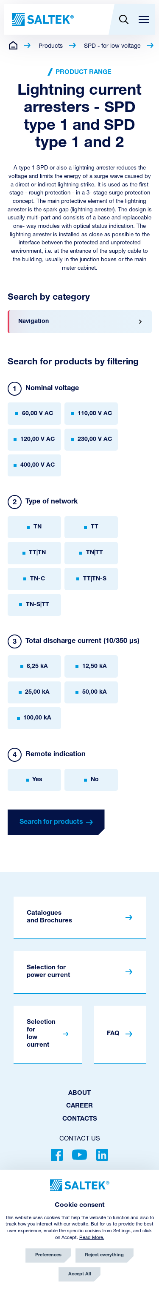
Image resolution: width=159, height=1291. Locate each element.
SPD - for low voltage (112, 46)
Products (51, 46)
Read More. (91, 1238)
